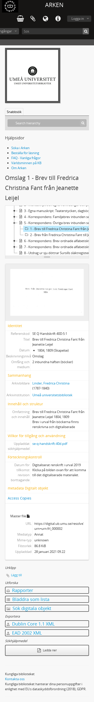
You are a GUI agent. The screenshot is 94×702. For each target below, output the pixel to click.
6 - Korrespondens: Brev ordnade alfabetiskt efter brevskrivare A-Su (55, 241)
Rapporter (20, 590)
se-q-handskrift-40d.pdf (49, 443)
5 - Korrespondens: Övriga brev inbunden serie (55, 223)
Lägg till (16, 575)
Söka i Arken (20, 148)
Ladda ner (47, 650)
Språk (45, 19)
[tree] (47, 231)
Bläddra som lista (28, 599)
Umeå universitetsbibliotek (52, 395)
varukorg (20, 19)
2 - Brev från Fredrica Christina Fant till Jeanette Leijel (58, 235)
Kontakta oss (15, 679)
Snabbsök (14, 112)
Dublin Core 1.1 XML (31, 624)
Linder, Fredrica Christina (50, 383)
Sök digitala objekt (29, 608)
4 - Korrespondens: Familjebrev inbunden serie (55, 217)
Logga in (77, 18)
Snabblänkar (58, 19)
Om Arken (18, 168)
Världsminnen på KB (26, 163)
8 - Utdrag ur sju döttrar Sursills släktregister (53, 253)
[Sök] (55, 31)
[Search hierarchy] (47, 123)
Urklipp (33, 19)
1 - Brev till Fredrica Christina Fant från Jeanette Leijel (58, 229)
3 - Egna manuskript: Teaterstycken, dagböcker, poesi (55, 211)
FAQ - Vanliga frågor (26, 158)
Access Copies (19, 498)
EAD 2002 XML (24, 633)
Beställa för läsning (25, 153)
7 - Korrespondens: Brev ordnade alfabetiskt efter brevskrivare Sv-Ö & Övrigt (55, 247)
